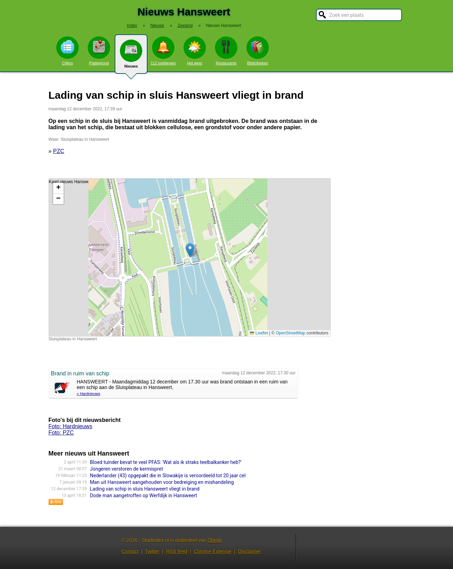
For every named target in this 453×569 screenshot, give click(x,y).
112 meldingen (163, 50)
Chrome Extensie (212, 551)
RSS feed (176, 551)
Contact (130, 551)
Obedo (215, 540)
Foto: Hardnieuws (70, 426)
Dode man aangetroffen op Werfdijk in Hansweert (143, 495)
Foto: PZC (61, 433)
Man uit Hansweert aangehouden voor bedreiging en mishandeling (162, 482)
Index (132, 25)
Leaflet (259, 333)
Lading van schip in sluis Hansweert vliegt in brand (144, 489)
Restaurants (226, 50)
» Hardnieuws (88, 393)
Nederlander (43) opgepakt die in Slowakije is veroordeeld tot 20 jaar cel (167, 475)
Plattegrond (99, 50)
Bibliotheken (257, 50)
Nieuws (131, 57)
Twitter (152, 551)
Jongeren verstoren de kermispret (126, 469)
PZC (58, 151)
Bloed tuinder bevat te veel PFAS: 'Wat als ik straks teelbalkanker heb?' (166, 462)
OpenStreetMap (290, 333)
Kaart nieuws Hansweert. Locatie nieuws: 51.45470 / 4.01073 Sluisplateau (189, 257)
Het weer (195, 50)
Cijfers (67, 50)
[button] (190, 250)
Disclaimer (249, 551)
